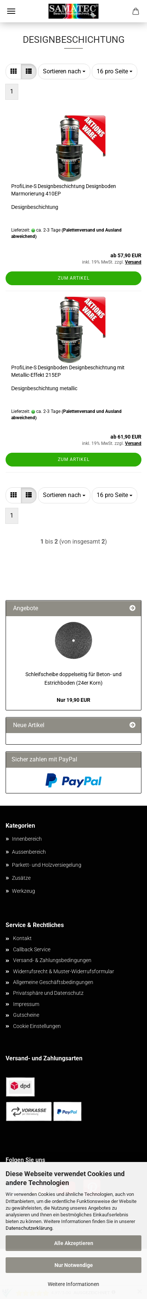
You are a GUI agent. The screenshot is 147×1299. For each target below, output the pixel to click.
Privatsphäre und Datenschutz (48, 993)
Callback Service (31, 949)
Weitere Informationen (73, 1284)
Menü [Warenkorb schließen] (11, 11)
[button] (13, 72)
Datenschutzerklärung (29, 1228)
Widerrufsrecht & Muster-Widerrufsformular (63, 971)
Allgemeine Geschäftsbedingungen (53, 982)
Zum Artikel (74, 278)
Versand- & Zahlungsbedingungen (52, 960)
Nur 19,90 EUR (73, 700)
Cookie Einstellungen (37, 1026)
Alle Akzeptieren (73, 1243)
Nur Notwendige (73, 1265)
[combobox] (64, 72)
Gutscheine (26, 1015)
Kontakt (22, 938)
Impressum (26, 1004)
